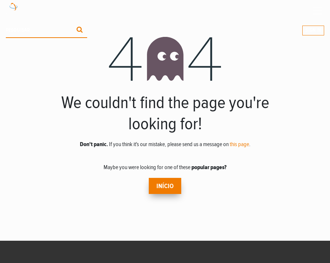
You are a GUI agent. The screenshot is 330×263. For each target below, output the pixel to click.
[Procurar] (79, 30)
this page (239, 144)
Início (165, 186)
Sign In (313, 30)
